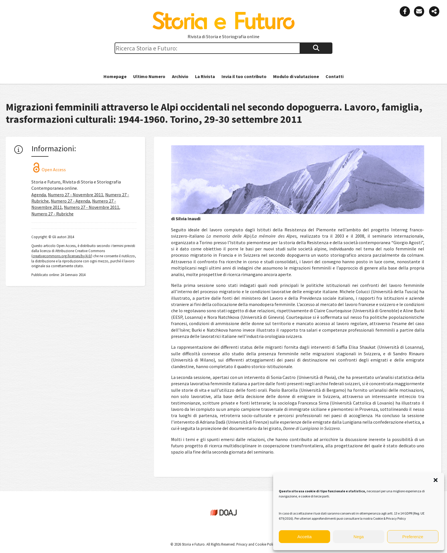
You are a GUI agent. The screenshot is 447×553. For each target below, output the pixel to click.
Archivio (180, 76)
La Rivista (205, 76)
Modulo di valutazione (296, 76)
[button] (435, 480)
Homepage (115, 76)
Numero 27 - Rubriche (52, 214)
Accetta (304, 536)
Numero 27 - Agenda (70, 201)
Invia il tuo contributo (244, 76)
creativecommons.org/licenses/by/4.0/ (61, 256)
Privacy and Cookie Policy (256, 544)
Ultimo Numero (149, 76)
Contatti (335, 76)
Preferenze (412, 536)
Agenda (38, 194)
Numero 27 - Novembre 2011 (75, 194)
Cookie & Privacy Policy (389, 518)
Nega (358, 536)
